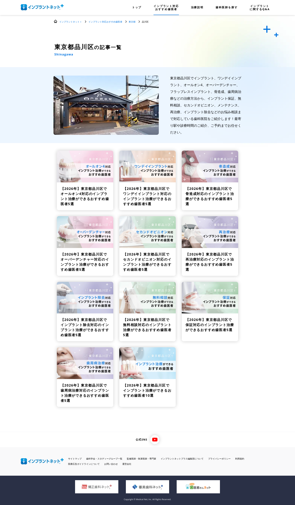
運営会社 (126, 464)
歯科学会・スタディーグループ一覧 (104, 458)
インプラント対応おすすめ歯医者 (166, 8)
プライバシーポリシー (219, 458)
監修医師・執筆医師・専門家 (141, 458)
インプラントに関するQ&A (260, 8)
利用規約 (239, 458)
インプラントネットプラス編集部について (182, 458)
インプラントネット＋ (70, 21)
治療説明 (197, 7)
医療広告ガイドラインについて (84, 464)
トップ (136, 7)
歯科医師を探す (227, 7)
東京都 (132, 21)
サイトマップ (75, 458)
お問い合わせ (111, 464)
